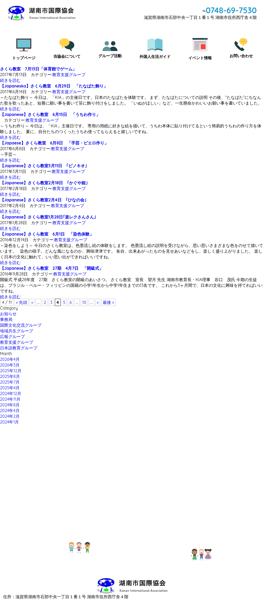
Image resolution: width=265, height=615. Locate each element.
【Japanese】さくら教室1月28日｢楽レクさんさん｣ (48, 216)
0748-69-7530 (231, 10)
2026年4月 (10, 359)
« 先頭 (21, 302)
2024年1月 (9, 421)
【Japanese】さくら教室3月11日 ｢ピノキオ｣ (43, 165)
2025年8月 (10, 376)
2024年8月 (10, 404)
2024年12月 (10, 393)
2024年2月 (10, 416)
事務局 (6, 319)
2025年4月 (10, 387)
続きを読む (10, 80)
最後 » (108, 302)
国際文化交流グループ (20, 325)
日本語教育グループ (18, 347)
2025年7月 (10, 382)
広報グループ (12, 336)
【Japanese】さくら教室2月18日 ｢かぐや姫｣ (44, 182)
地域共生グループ (16, 330)
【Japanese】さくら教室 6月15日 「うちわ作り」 (50, 114)
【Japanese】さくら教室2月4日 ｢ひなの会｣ (43, 199)
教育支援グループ (68, 74)
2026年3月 (10, 365)
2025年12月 (10, 370)
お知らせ (8, 313)
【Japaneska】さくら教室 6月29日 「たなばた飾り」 (54, 86)
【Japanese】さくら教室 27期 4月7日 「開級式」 (51, 268)
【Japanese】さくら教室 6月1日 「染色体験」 (47, 234)
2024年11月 (10, 399)
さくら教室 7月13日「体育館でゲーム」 (38, 68)
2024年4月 (10, 410)
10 (84, 302)
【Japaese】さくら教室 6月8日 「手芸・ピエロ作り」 (54, 142)
